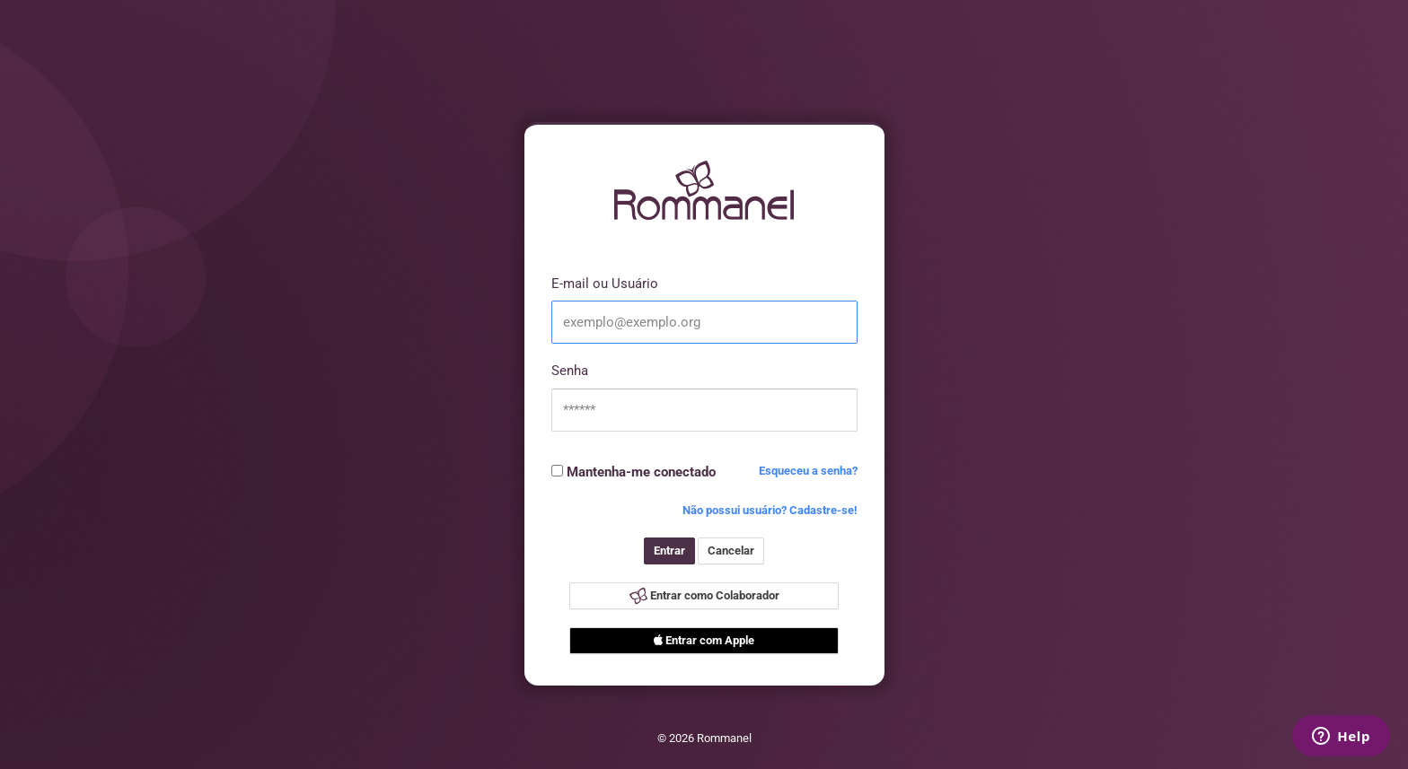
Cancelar (731, 550)
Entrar (669, 550)
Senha (569, 371)
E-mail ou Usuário (604, 283)
